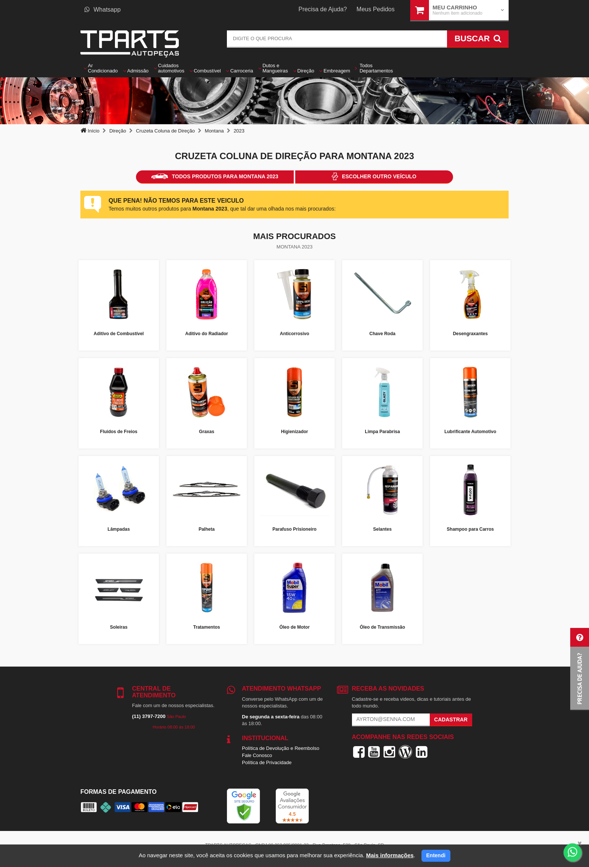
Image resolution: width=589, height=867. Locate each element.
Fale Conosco (257, 755)
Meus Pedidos (375, 9)
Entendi (436, 855)
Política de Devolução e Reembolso (280, 748)
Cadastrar (451, 719)
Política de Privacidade (266, 762)
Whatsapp (103, 9)
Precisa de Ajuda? (323, 9)
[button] (579, 669)
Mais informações (390, 855)
